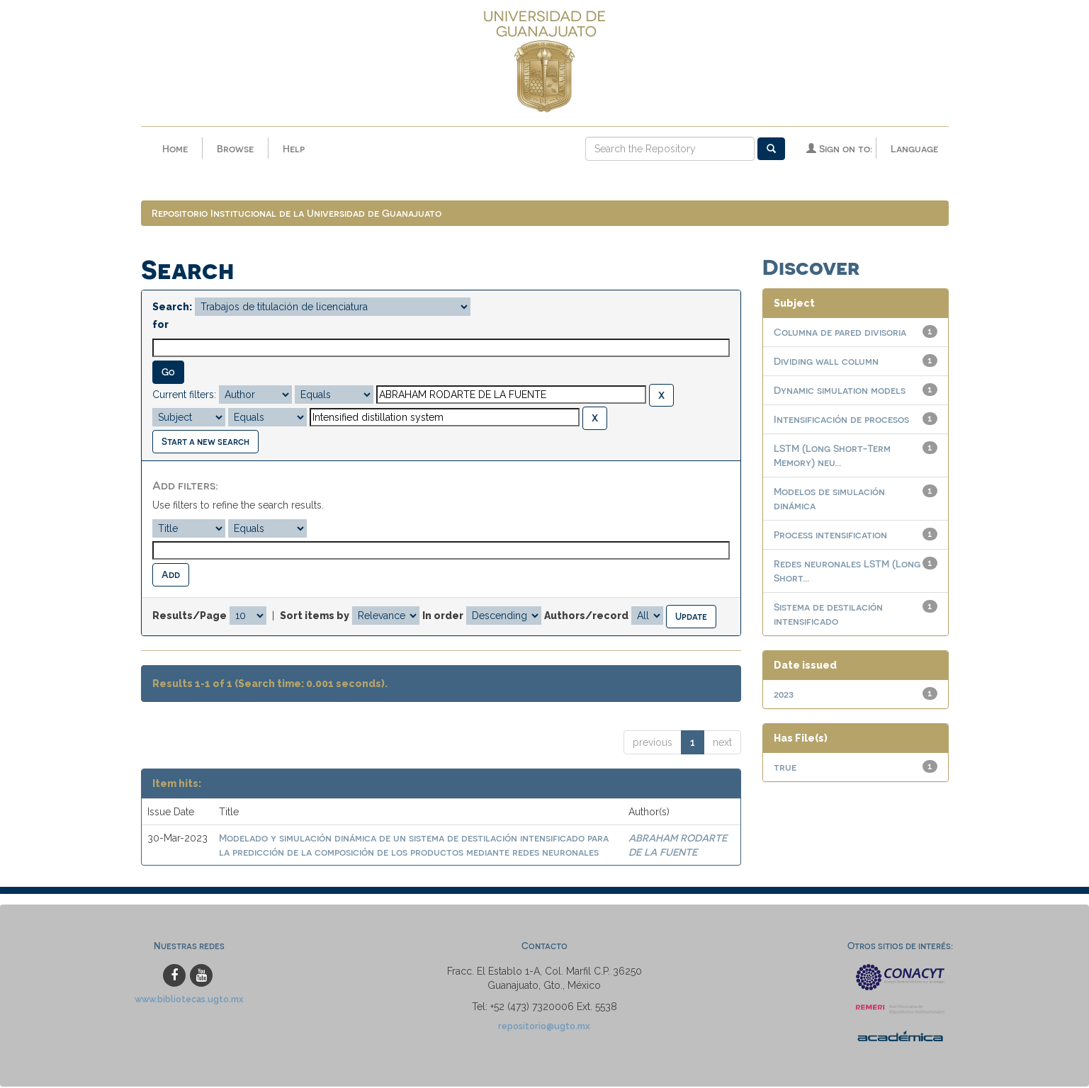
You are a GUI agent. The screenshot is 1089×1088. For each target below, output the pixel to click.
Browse (235, 148)
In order (442, 616)
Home (175, 148)
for (160, 326)
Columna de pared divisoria (840, 333)
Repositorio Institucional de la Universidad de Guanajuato (296, 214)
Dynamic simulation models (839, 391)
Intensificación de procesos (841, 420)
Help (294, 148)
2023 (784, 695)
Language (914, 148)
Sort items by (314, 616)
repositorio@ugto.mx (544, 1027)
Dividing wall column (826, 362)
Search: (172, 308)
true (785, 768)
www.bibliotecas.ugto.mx (189, 1000)
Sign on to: (839, 148)
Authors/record (586, 616)
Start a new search (205, 442)
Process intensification (830, 536)
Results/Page (189, 616)
